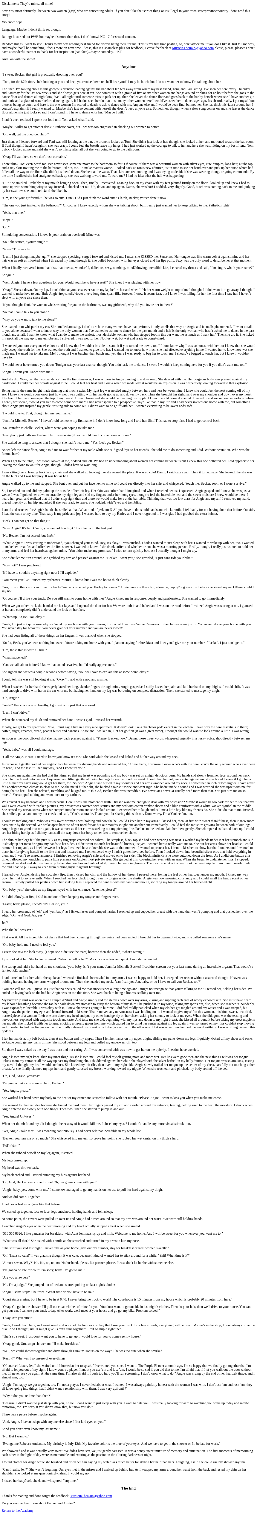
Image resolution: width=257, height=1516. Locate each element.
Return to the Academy (18, 1510)
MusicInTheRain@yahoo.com (193, 48)
